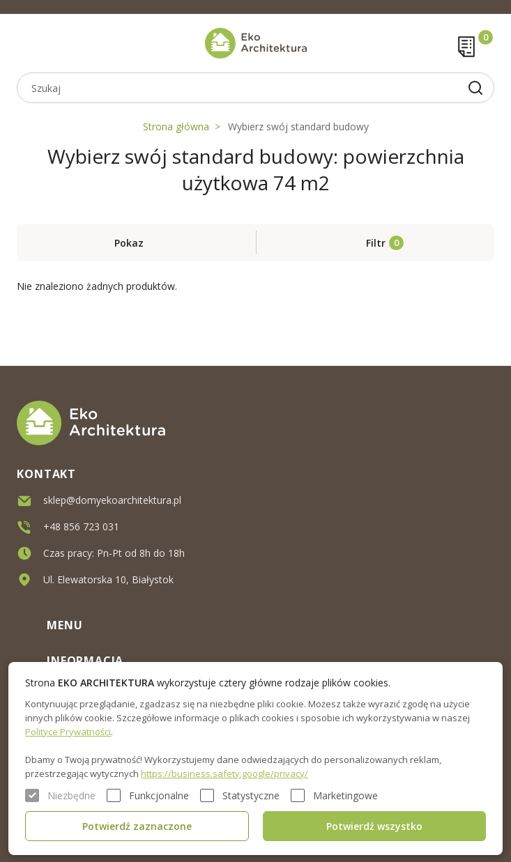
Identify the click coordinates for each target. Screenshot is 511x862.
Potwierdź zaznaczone (137, 826)
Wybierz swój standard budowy (298, 126)
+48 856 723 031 (81, 525)
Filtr (376, 242)
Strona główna (176, 126)
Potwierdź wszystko (374, 826)
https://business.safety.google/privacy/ (224, 773)
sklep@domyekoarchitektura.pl (112, 498)
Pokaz (129, 242)
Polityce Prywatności (68, 731)
